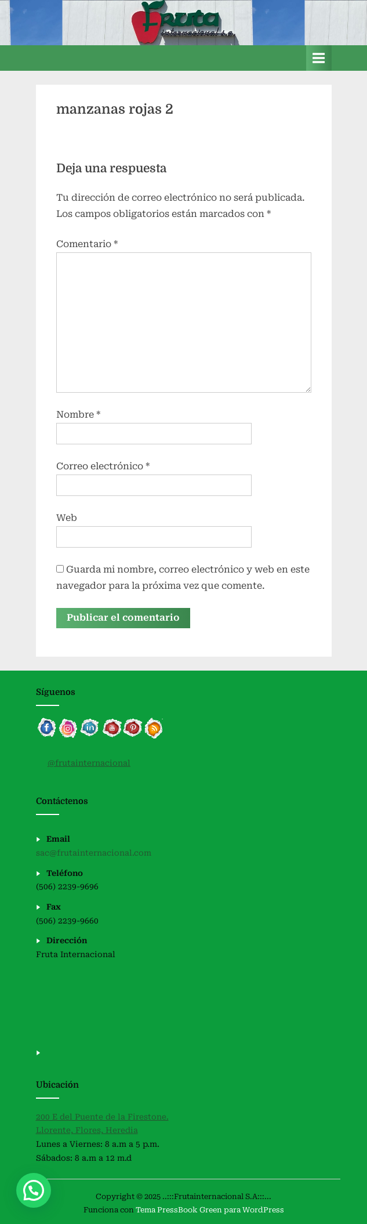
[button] (33, 1190)
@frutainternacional (89, 762)
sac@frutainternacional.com (93, 852)
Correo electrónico (103, 466)
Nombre (78, 414)
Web (66, 517)
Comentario (87, 243)
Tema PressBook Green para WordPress (210, 1209)
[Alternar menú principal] (319, 57)
